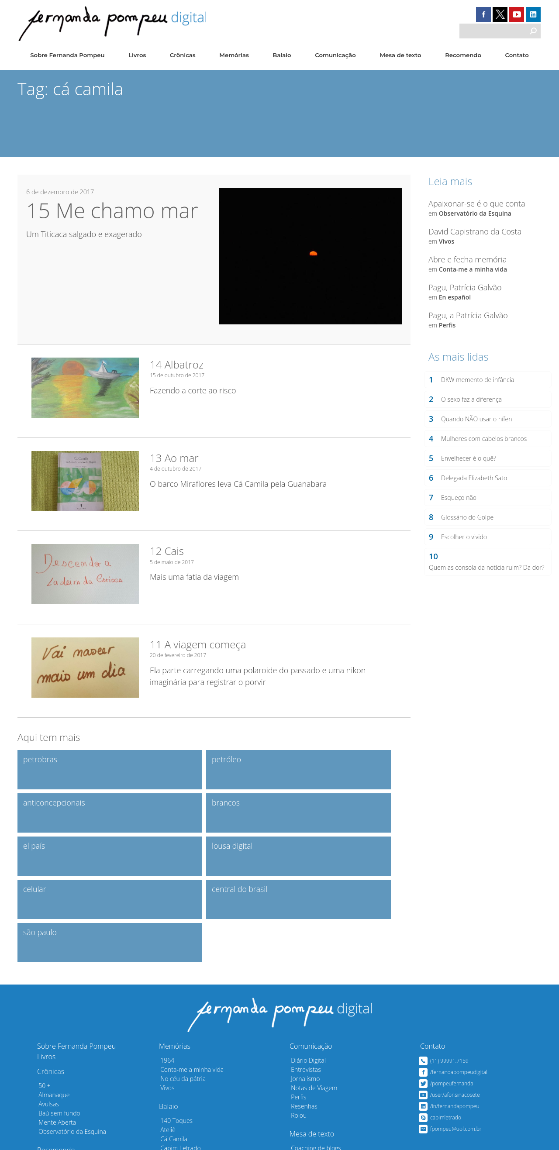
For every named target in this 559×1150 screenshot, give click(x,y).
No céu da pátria (180, 990)
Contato (516, 55)
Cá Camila (171, 1051)
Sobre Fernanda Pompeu (67, 55)
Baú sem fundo (57, 1025)
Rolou (296, 1027)
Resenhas (301, 1018)
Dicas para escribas (314, 1069)
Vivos (446, 241)
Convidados (52, 1085)
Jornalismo (302, 990)
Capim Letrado (178, 1060)
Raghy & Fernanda (183, 1096)
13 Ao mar (174, 457)
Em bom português (314, 1078)
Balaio (282, 55)
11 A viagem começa (198, 643)
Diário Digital (305, 972)
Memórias (233, 55)
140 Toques (174, 1032)
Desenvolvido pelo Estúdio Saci (483, 1136)
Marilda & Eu (175, 1087)
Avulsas (46, 1016)
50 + (42, 997)
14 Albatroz (177, 364)
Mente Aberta (54, 1034)
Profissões (172, 1078)
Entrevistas (303, 981)
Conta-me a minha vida (472, 269)
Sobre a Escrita (308, 1096)
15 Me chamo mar (112, 210)
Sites (42, 1076)
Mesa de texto (400, 55)
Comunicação (335, 55)
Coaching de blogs (313, 1060)
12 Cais (167, 550)
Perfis (446, 324)
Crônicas (182, 55)
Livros (136, 55)
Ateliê (165, 1041)
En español (454, 297)
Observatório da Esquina (474, 213)
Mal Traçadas (306, 1087)
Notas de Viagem (311, 999)
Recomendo (462, 55)
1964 (165, 972)
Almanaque (51, 1006)
